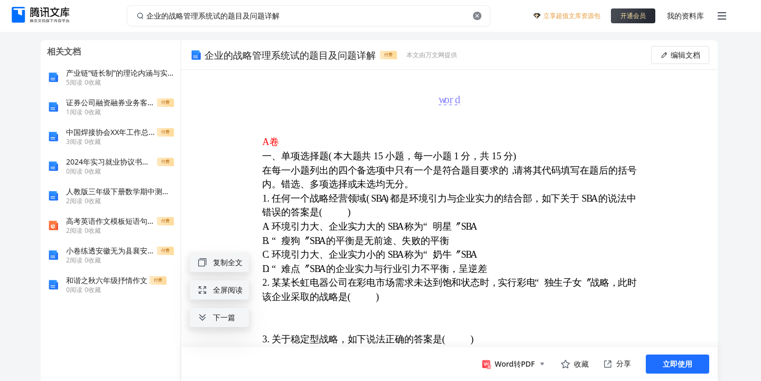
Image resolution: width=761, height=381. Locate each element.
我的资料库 (685, 16)
